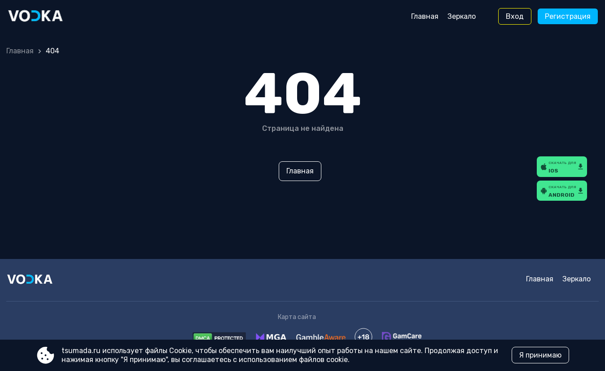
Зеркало (461, 16)
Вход (515, 16)
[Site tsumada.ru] (44, 16)
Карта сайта (297, 317)
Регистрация (568, 16)
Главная (424, 16)
